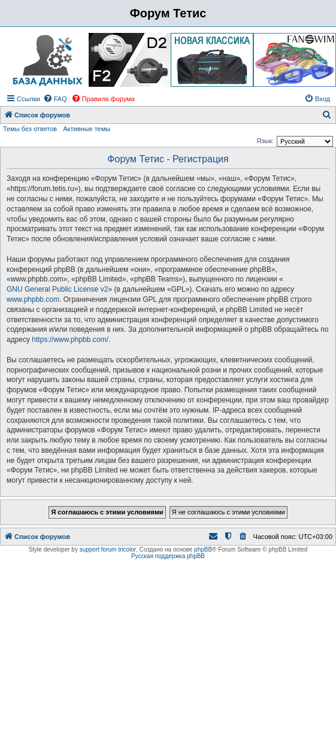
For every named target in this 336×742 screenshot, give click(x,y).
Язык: (265, 140)
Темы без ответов (30, 128)
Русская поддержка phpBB (168, 556)
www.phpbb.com (33, 299)
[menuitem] (55, 99)
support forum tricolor (108, 549)
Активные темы (86, 128)
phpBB (203, 549)
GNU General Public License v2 (57, 289)
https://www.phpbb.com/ (70, 339)
